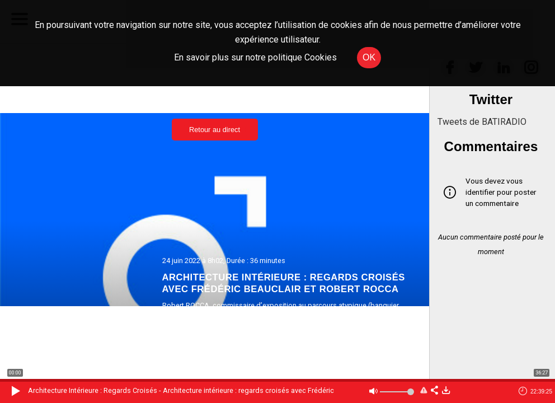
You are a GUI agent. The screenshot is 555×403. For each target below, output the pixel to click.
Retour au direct (214, 129)
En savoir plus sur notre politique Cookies (255, 57)
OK (369, 57)
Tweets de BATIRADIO (482, 121)
